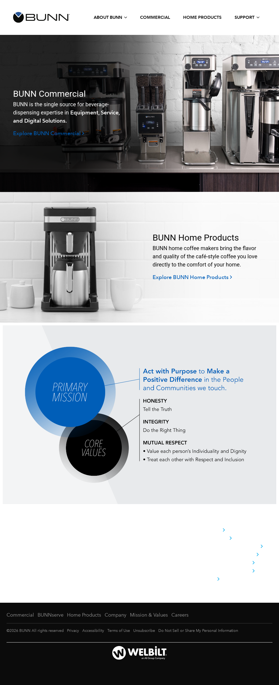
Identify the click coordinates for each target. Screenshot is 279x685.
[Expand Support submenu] (247, 17)
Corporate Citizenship (226, 563)
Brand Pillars (214, 538)
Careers (208, 579)
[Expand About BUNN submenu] (110, 17)
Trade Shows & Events (226, 571)
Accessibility (93, 630)
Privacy (73, 630)
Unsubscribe (144, 630)
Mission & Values (149, 615)
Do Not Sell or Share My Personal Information (198, 630)
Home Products (202, 17)
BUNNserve (50, 615)
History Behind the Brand (230, 546)
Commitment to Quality (228, 554)
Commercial (155, 17)
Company (211, 530)
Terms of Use (118, 630)
